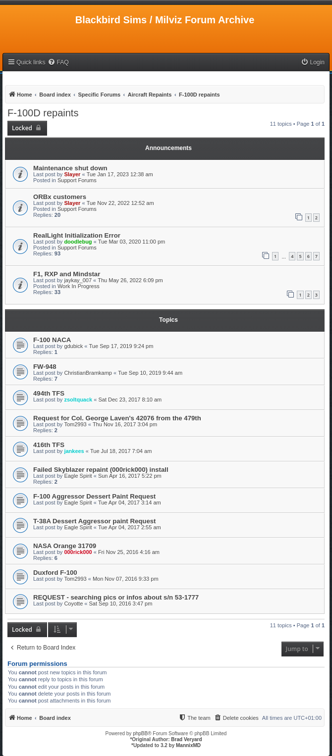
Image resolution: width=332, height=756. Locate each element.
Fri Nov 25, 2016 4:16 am (129, 552)
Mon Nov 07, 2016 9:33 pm (126, 579)
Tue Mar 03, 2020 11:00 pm (131, 242)
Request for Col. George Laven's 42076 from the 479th (117, 418)
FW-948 (44, 366)
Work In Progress (78, 286)
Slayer (72, 174)
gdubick (73, 346)
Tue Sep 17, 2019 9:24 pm (121, 346)
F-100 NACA (52, 340)
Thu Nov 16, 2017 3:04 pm (125, 424)
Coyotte (73, 603)
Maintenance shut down (70, 168)
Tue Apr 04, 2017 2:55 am (129, 527)
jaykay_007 (78, 280)
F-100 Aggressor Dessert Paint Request (94, 496)
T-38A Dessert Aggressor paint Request (94, 521)
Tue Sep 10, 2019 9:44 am (150, 373)
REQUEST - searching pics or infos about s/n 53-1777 (116, 597)
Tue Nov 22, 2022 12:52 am (120, 203)
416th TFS (48, 445)
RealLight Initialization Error (76, 235)
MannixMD (188, 745)
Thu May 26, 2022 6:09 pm (130, 280)
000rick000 (78, 552)
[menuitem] (58, 62)
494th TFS (48, 393)
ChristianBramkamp (88, 373)
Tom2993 (75, 424)
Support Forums (77, 180)
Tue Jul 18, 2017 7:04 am (121, 451)
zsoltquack (78, 400)
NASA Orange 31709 (64, 546)
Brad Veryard (186, 739)
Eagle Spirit (78, 476)
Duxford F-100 (55, 572)
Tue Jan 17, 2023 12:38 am (120, 174)
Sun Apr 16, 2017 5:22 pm (130, 476)
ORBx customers (59, 197)
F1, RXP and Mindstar (66, 274)
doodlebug (78, 242)
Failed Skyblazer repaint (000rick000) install (100, 469)
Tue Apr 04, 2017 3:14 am (129, 502)
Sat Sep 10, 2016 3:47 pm (121, 603)
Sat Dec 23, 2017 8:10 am (130, 400)
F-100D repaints (42, 113)
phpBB (140, 733)
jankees (74, 451)
